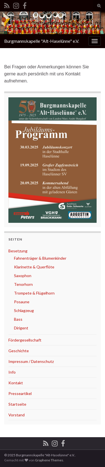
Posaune (21, 301)
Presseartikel (20, 393)
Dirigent (21, 327)
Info (12, 372)
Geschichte (18, 350)
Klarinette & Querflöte (34, 266)
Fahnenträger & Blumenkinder (40, 258)
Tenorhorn (23, 284)
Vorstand (16, 414)
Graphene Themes (49, 460)
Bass (18, 319)
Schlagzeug (24, 310)
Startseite (17, 404)
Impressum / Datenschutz (31, 361)
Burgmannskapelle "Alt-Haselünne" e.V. (41, 41)
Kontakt (15, 382)
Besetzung (17, 250)
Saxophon (22, 275)
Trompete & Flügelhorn (34, 293)
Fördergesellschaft (24, 340)
